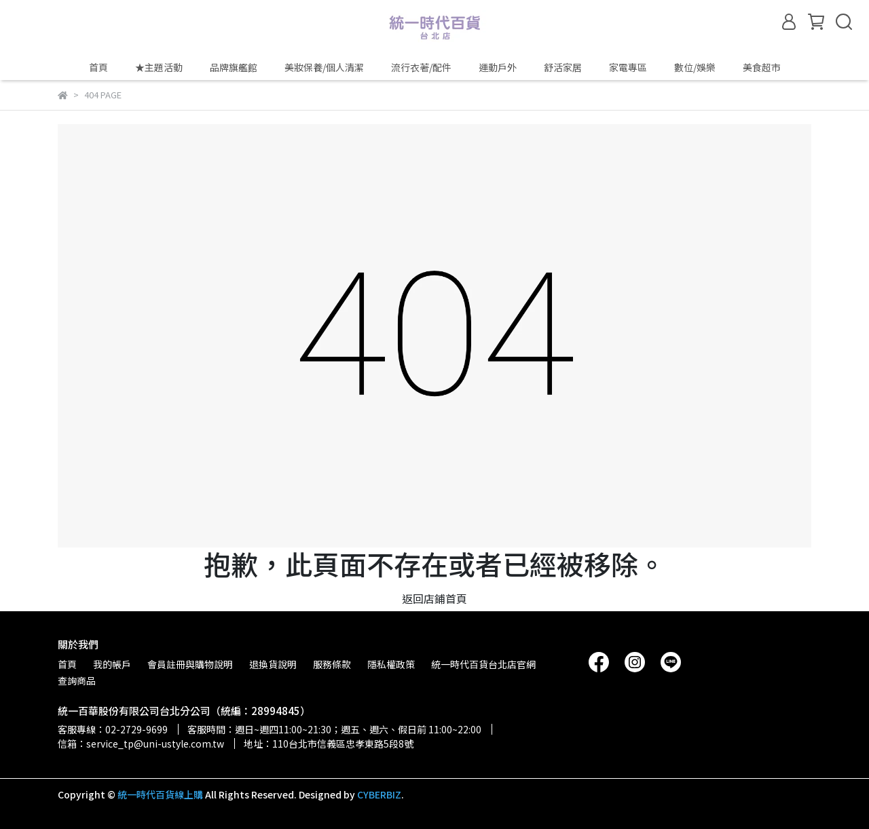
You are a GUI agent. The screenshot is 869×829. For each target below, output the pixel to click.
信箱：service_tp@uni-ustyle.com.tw (141, 743)
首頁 (98, 67)
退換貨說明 (273, 664)
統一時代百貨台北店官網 (483, 664)
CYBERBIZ (379, 794)
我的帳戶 (112, 664)
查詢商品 (77, 680)
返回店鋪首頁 (434, 598)
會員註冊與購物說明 (190, 664)
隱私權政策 (391, 664)
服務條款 (332, 664)
